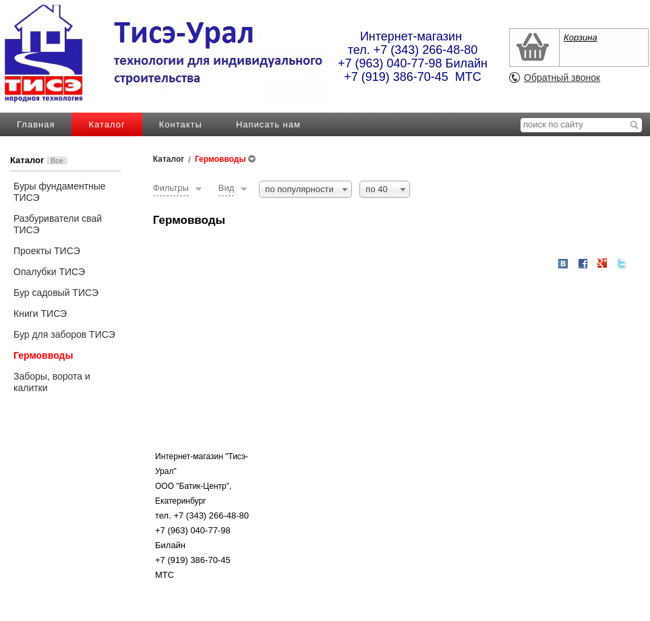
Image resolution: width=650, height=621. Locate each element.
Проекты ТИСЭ (46, 250)
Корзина (580, 37)
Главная (36, 124)
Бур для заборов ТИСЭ (64, 334)
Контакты (180, 124)
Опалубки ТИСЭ (49, 271)
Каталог (106, 124)
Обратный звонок (562, 77)
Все (57, 160)
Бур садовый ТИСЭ (55, 292)
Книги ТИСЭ (40, 313)
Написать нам (268, 124)
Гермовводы (43, 355)
